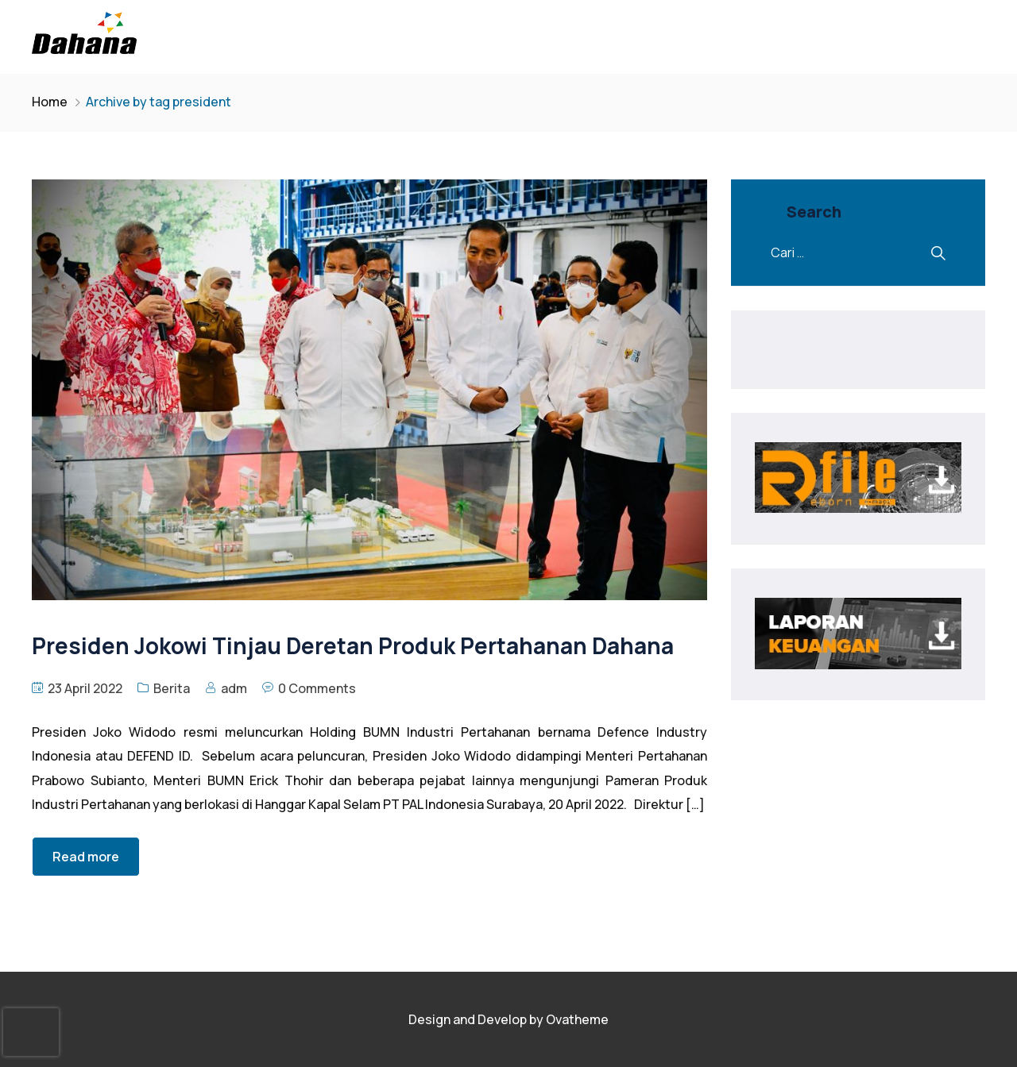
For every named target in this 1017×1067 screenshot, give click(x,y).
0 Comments (317, 688)
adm (234, 688)
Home (50, 101)
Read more (85, 856)
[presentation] (31, 1032)
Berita (171, 688)
